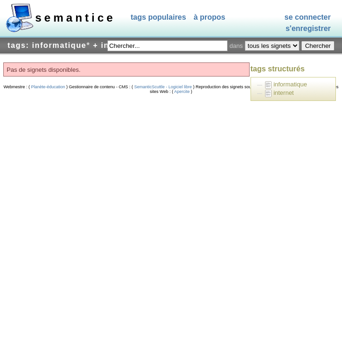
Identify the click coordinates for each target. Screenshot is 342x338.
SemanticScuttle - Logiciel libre (163, 86)
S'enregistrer (308, 29)
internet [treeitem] (284, 92)
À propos (210, 17)
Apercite (182, 91)
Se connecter (307, 17)
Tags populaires (158, 17)
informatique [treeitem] (290, 84)
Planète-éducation (48, 86)
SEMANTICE (75, 17)
